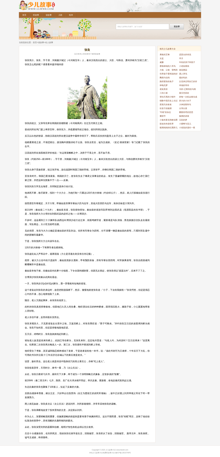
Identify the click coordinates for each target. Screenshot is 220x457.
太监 (162, 58)
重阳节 (163, 116)
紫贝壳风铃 (184, 93)
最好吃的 (183, 77)
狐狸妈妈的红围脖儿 (169, 127)
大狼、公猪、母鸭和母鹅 (169, 70)
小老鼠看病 (184, 66)
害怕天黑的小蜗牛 (168, 97)
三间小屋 (164, 93)
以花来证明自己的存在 (188, 81)
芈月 (181, 58)
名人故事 (49, 42)
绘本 (71, 15)
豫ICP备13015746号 (123, 453)
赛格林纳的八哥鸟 (168, 66)
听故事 (36, 15)
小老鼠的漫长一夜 (187, 127)
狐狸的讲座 (184, 116)
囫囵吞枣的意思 (186, 112)
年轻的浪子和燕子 (187, 62)
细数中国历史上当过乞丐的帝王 (169, 101)
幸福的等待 (184, 85)
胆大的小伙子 (185, 101)
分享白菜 (183, 108)
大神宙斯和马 (185, 104)
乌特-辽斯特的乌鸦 (187, 89)
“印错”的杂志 (165, 112)
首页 (24, 15)
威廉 (162, 62)
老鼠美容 (164, 89)
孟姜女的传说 (185, 54)
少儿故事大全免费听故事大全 (104, 453)
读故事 (49, 15)
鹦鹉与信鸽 (165, 77)
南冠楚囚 (183, 70)
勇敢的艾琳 (165, 54)
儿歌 (60, 15)
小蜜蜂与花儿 (185, 124)
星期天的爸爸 (166, 104)
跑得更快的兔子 (167, 81)
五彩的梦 (183, 120)
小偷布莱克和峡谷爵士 (169, 120)
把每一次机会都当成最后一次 (188, 97)
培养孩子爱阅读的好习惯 (169, 74)
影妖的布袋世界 (167, 124)
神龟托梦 (164, 85)
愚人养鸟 (183, 74)
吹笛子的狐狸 (166, 108)
